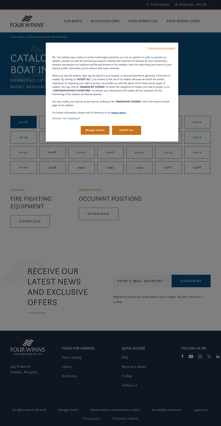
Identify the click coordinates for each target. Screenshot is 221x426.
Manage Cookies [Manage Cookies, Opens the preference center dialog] (95, 130)
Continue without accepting (161, 48)
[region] (112, 92)
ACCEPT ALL (126, 130)
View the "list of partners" (66, 118)
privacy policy (118, 112)
